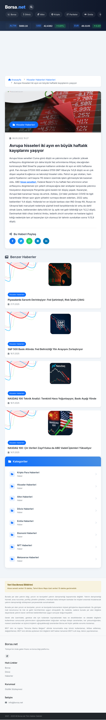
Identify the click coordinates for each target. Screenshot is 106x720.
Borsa (15, 7)
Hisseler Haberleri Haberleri (40, 79)
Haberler (9, 676)
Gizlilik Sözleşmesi (13, 689)
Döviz (27, 14)
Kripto (56, 14)
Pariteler (73, 14)
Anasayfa (14, 79)
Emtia (90, 14)
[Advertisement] (53, 53)
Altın (41, 14)
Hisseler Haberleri (24, 124)
